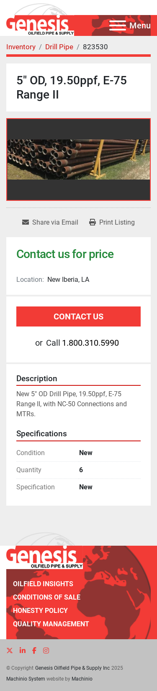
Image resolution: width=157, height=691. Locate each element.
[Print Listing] (112, 222)
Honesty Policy (40, 611)
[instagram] (46, 651)
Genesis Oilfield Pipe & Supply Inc (72, 668)
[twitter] (9, 651)
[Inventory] (21, 47)
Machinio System (25, 679)
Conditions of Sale (46, 597)
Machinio (82, 679)
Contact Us (78, 316)
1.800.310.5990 (90, 343)
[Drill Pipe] (59, 47)
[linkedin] (23, 651)
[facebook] (34, 651)
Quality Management (51, 624)
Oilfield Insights (43, 584)
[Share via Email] (50, 222)
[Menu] (117, 25)
